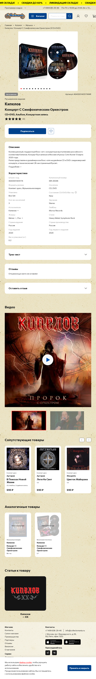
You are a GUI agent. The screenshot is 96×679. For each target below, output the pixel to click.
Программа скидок (13, 8)
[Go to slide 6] (35, 88)
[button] (29, 420)
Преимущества (12, 636)
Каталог (38, 16)
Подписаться (27, 131)
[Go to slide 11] (50, 88)
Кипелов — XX (25, 615)
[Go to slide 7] (38, 88)
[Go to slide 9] (44, 88)
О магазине (10, 649)
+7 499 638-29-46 (51, 8)
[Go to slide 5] (32, 88)
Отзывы (8, 643)
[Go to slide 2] (24, 88)
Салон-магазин (11, 633)
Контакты (9, 630)
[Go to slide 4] (29, 88)
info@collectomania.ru (75, 630)
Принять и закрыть (79, 668)
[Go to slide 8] (41, 88)
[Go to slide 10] (47, 88)
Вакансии (9, 646)
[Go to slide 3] (27, 88)
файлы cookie (25, 662)
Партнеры (9, 640)
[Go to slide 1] (21, 88)
